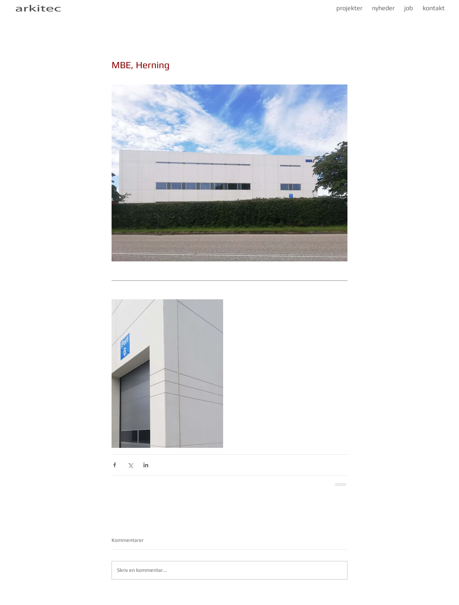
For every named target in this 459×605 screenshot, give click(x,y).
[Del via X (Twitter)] (130, 465)
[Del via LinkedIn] (146, 465)
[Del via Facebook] (115, 465)
